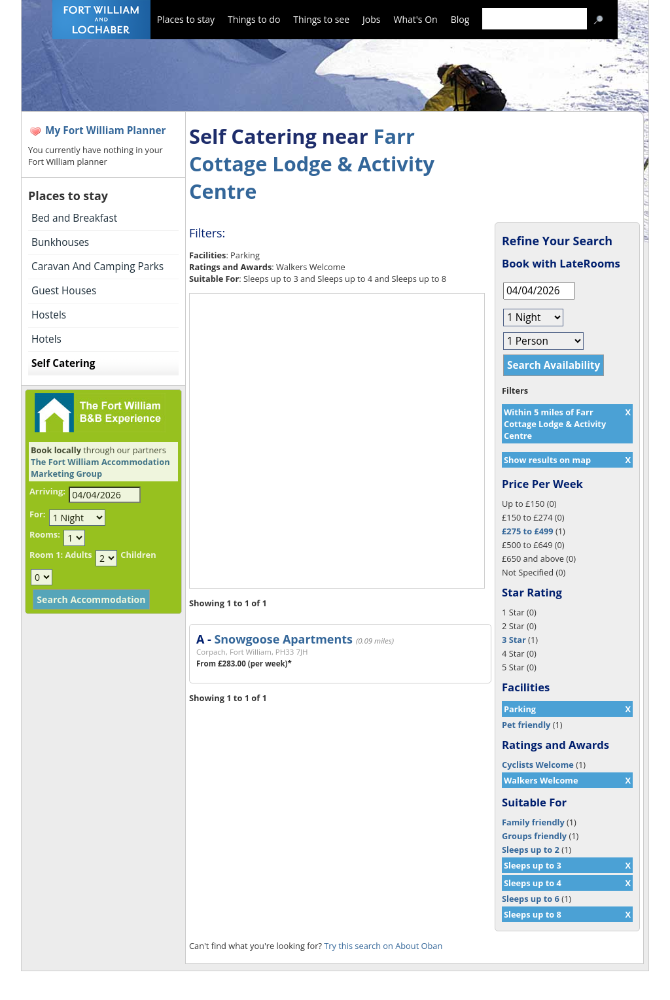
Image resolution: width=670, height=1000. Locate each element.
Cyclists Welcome (538, 764)
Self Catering (63, 363)
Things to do (254, 19)
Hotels (46, 339)
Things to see (321, 19)
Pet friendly (526, 725)
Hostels (48, 315)
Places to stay (186, 19)
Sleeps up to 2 (530, 849)
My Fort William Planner (105, 130)
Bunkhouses (60, 242)
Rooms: (44, 534)
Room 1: (46, 554)
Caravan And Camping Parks (97, 266)
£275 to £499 (528, 531)
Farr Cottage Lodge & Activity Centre (311, 163)
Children (138, 554)
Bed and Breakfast (74, 218)
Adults (78, 554)
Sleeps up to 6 (530, 899)
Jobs (371, 19)
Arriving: (47, 491)
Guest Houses (63, 291)
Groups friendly (534, 836)
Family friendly (533, 822)
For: (37, 514)
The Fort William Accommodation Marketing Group (100, 467)
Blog (460, 19)
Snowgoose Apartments (283, 639)
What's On (416, 19)
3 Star (514, 640)
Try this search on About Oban (383, 946)
